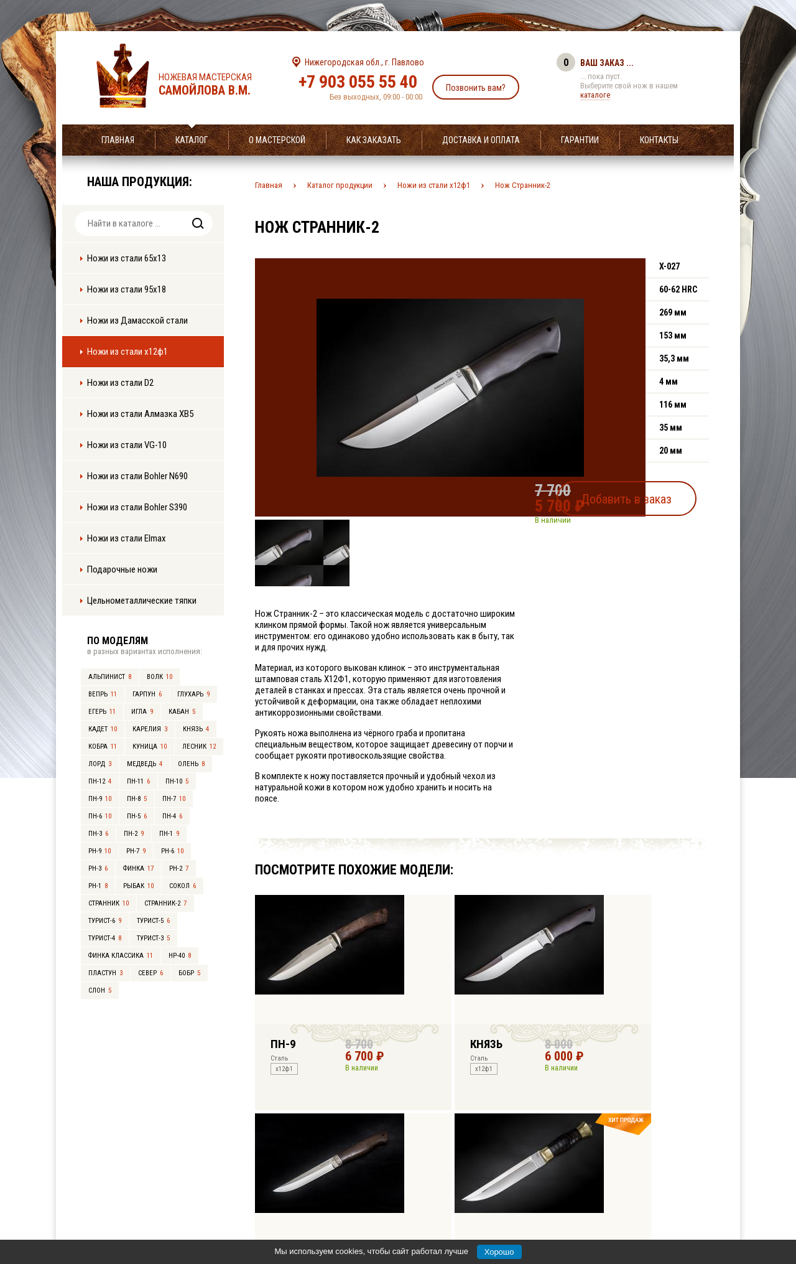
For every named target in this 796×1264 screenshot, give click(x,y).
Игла (142, 712)
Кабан (182, 712)
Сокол (182, 886)
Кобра (102, 746)
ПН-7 (173, 799)
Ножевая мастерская (216, 85)
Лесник (199, 746)
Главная (117, 140)
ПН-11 (138, 781)
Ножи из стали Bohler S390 (137, 507)
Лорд (99, 764)
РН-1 (98, 886)
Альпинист (109, 677)
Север (150, 973)
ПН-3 (98, 834)
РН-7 (136, 851)
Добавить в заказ (650, 494)
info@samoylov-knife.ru (490, 1177)
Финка (138, 868)
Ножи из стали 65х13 (126, 258)
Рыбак (138, 886)
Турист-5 (153, 921)
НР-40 (180, 956)
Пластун (105, 973)
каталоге (595, 95)
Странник (108, 903)
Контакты (659, 140)
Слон (99, 990)
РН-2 (178, 868)
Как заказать (373, 140)
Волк (159, 677)
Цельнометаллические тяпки (142, 600)
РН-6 (172, 851)
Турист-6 (104, 921)
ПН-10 (176, 781)
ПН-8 (137, 799)
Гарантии (580, 140)
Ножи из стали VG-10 (127, 445)
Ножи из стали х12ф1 (127, 351)
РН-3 (98, 868)
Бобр (189, 973)
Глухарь (193, 694)
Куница (149, 746)
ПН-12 (99, 781)
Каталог (191, 140)
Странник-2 (165, 903)
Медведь (144, 764)
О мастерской (277, 140)
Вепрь (102, 694)
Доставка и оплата (481, 140)
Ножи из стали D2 (120, 382)
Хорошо (499, 1252)
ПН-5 (137, 816)
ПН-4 (172, 816)
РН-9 (99, 851)
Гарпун (147, 694)
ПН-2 (134, 834)
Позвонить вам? (476, 88)
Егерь (102, 712)
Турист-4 (104, 938)
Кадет (102, 729)
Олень (191, 764)
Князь (196, 729)
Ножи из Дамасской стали (137, 320)
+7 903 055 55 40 (357, 82)
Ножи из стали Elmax (126, 538)
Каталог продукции (340, 185)
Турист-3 (153, 938)
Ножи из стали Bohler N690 (137, 476)
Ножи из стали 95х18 (126, 289)
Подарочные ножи (122, 569)
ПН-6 (99, 816)
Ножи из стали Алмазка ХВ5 (140, 413)
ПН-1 (169, 834)
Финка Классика (120, 956)
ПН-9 (99, 799)
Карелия (149, 729)
